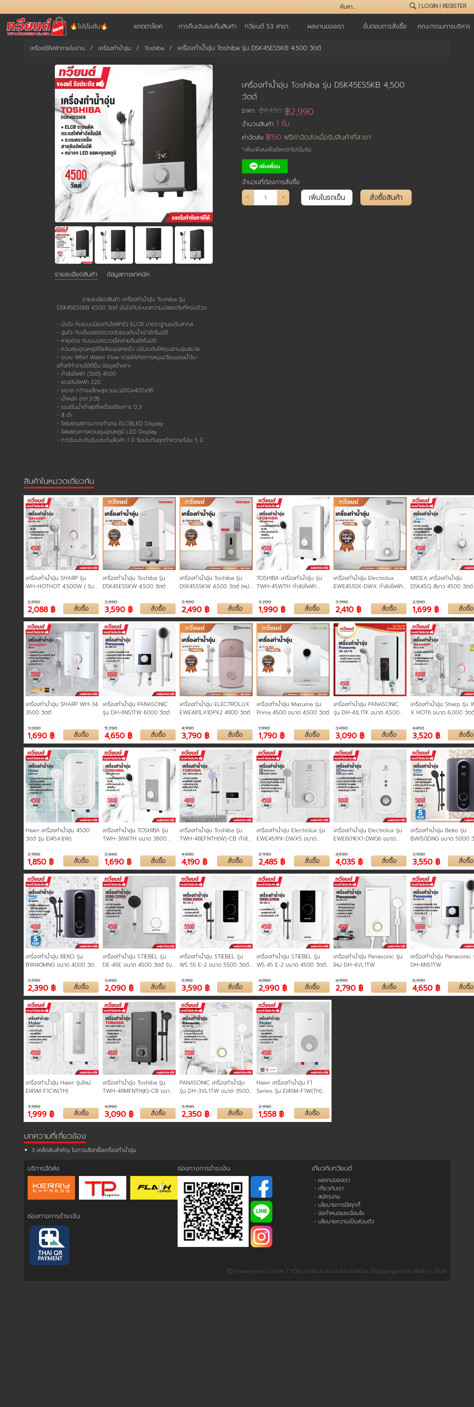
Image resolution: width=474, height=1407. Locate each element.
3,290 (265, 602)
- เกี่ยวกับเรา (329, 1188)
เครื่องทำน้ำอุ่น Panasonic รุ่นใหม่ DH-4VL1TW (368, 960)
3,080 (34, 728)
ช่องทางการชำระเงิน (54, 1216)
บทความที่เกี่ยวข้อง (55, 1136)
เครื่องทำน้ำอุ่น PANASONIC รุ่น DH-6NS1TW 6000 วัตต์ (136, 708)
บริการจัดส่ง (44, 1168)
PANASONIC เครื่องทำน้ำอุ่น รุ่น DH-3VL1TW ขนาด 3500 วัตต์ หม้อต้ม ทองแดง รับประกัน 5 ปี (214, 1087)
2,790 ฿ (349, 987)
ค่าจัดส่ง (306, 137)
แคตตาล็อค (148, 26)
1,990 (264, 728)
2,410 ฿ (348, 608)
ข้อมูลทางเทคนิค (128, 274)
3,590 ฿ (119, 608)
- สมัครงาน (327, 1197)
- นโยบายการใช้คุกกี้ (337, 1205)
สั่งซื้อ (81, 608)
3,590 (34, 980)
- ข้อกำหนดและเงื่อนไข (339, 1213)
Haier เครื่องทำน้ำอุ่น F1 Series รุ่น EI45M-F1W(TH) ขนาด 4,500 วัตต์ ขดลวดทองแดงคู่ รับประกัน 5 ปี (289, 1087)
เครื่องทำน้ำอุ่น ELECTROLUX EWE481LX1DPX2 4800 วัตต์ (215, 708)
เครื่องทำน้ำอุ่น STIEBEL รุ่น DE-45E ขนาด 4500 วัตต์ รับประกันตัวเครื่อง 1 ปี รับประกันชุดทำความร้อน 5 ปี (137, 960)
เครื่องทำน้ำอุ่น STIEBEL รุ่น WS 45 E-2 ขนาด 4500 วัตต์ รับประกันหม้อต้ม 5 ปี (291, 960)
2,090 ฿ (119, 987)
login (430, 6)
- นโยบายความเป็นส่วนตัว (344, 1221)
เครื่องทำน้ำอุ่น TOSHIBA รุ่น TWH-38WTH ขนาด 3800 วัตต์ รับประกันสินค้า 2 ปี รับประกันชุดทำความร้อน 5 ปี (135, 834)
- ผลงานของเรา (332, 1180)
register (454, 6)
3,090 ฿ (349, 735)
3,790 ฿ (195, 735)
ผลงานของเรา (325, 26)
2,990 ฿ (273, 987)
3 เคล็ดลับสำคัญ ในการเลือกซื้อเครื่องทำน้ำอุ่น (84, 1150)
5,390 (111, 728)
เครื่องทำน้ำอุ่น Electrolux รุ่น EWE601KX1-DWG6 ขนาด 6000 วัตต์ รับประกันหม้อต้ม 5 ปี (369, 834)
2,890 (34, 602)
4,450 (418, 728)
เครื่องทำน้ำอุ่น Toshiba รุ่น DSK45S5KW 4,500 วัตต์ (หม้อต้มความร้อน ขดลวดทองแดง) (216, 582)
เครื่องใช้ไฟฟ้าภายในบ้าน (57, 48)
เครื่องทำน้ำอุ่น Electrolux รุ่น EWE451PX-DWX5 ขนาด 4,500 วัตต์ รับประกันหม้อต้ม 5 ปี (292, 834)
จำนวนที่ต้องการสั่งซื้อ (271, 182)
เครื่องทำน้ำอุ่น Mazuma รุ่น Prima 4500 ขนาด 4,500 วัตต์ (293, 708)
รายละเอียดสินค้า (76, 274)
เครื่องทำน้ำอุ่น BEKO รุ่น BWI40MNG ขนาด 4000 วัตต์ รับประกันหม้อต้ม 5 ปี (61, 960)
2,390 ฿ (42, 987)
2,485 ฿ (272, 861)
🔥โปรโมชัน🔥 (89, 26)
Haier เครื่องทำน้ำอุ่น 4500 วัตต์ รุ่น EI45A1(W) (58, 834)
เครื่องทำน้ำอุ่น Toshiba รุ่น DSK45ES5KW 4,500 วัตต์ (134, 582)
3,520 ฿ (426, 735)
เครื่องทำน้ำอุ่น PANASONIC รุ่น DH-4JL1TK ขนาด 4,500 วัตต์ (366, 708)
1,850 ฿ (41, 861)
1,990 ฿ (272, 608)
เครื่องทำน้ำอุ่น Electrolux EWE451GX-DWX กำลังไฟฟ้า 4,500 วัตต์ (368, 582)
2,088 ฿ (41, 608)
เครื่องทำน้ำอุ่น (114, 48)
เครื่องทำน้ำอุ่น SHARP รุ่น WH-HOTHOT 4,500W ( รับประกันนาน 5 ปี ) (60, 582)
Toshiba (154, 48)
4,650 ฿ (118, 735)
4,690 (188, 854)
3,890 (111, 602)
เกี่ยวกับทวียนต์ (332, 1168)
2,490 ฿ (195, 608)
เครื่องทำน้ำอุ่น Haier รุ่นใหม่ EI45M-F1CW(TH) (58, 1087)
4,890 (265, 980)
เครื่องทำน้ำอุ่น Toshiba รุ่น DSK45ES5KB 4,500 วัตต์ (323, 90)
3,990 (188, 602)
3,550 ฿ (426, 861)
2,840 (111, 854)
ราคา (262, 110)
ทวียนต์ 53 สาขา (267, 26)
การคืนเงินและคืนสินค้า (207, 26)
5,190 (187, 980)
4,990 (188, 728)
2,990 (418, 602)
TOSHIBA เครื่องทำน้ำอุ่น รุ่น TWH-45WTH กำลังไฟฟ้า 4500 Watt (289, 582)
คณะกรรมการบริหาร (444, 26)
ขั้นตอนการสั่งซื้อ (385, 26)
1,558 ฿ (271, 1113)
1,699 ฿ (425, 608)
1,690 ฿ (41, 735)
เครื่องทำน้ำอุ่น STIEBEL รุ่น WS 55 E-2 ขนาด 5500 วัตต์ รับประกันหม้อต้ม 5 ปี (214, 960)
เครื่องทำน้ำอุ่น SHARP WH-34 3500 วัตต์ (62, 708)
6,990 (418, 980)
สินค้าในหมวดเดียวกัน (59, 481)
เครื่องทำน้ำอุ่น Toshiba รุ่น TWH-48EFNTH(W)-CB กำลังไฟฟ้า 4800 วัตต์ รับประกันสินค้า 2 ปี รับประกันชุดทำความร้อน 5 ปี (215, 834)
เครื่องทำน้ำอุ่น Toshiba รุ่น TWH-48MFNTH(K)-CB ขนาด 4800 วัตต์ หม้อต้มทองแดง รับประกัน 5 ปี (139, 1087)
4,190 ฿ (194, 861)
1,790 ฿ (272, 735)
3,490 (341, 728)
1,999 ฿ (41, 1113)
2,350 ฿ (195, 1113)
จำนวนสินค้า (266, 124)
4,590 (341, 854)
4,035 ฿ (349, 861)
